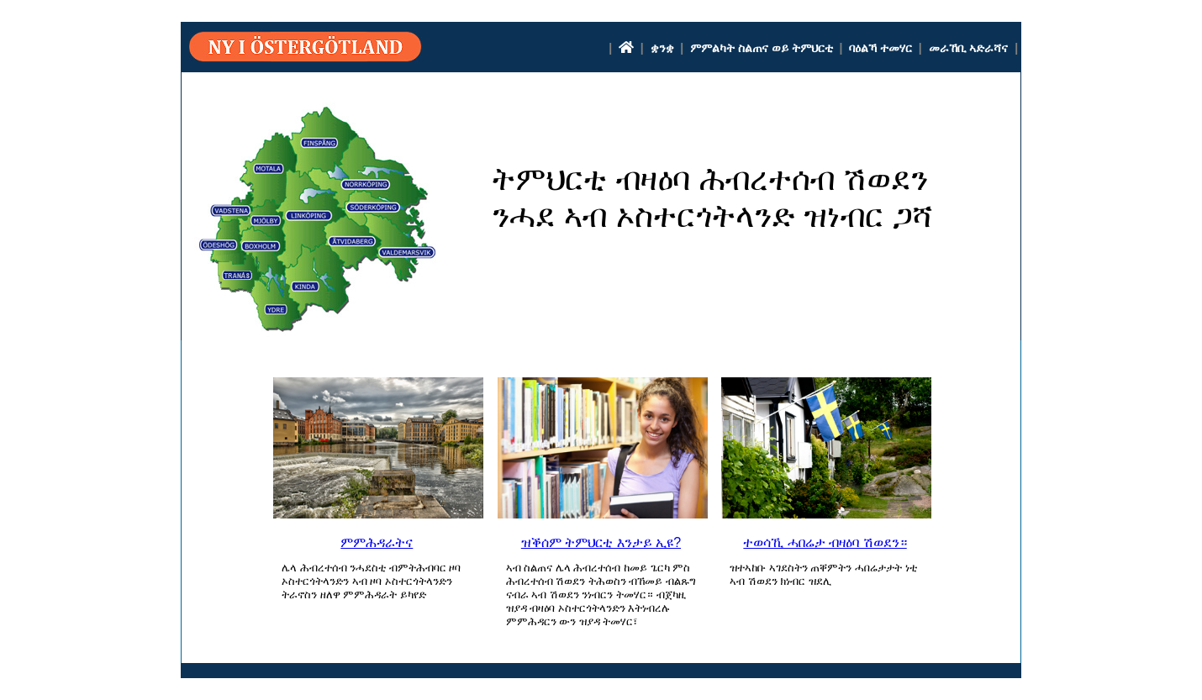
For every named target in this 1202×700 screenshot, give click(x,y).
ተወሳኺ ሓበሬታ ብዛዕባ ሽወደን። (824, 542)
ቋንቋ (662, 48)
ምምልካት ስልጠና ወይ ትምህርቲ (761, 48)
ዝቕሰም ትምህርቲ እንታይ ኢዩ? (601, 542)
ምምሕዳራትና (376, 542)
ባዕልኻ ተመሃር (880, 48)
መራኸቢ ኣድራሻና (969, 48)
